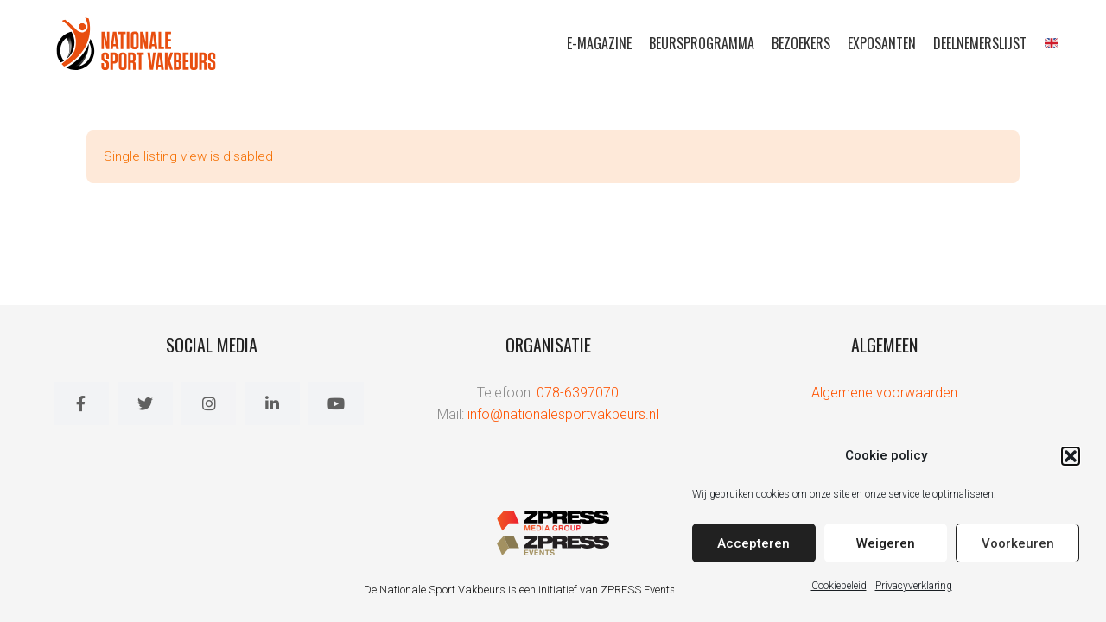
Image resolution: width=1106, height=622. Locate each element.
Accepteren (753, 543)
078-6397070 (578, 392)
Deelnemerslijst (980, 43)
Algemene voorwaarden (884, 392)
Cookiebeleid (839, 586)
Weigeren (885, 543)
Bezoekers (801, 43)
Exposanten (882, 43)
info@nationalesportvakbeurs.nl (562, 414)
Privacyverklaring (913, 586)
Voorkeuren (1018, 543)
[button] (1070, 456)
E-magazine (599, 43)
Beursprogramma (701, 43)
